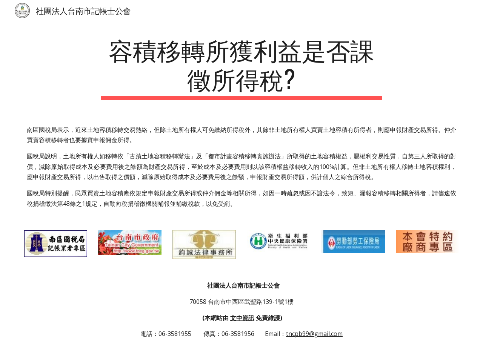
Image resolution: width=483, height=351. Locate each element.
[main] (241, 67)
